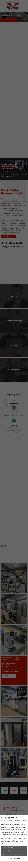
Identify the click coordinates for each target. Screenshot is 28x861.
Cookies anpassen (6, 854)
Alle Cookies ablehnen (7, 851)
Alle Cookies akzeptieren (7, 847)
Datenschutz (17, 858)
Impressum (10, 858)
